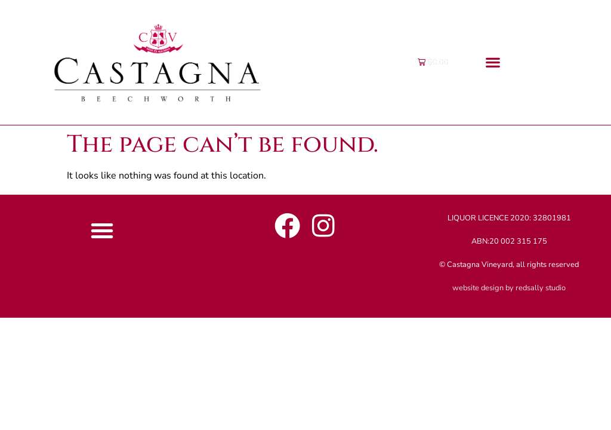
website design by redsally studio (509, 287)
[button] (493, 62)
